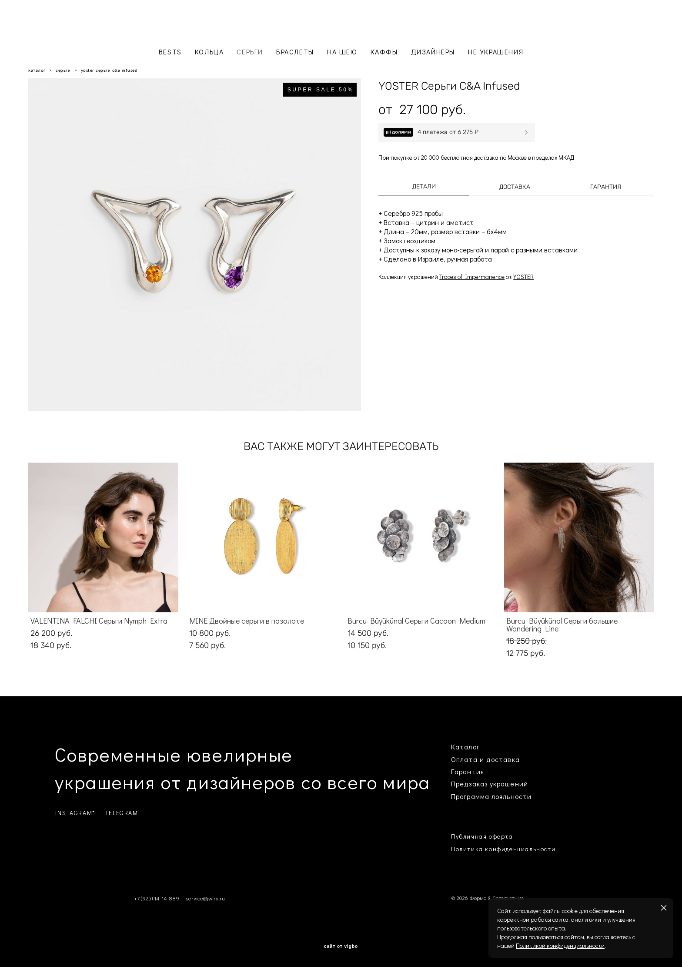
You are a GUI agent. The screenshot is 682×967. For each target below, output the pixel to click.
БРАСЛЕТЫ (295, 51)
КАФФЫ (384, 51)
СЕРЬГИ (250, 51)
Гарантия (605, 187)
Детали (424, 186)
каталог (37, 70)
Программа (470, 796)
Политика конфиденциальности (503, 849)
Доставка (514, 187)
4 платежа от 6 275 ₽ (448, 132)
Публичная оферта (482, 836)
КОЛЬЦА (209, 51)
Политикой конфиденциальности (560, 945)
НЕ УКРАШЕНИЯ (495, 51)
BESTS (170, 51)
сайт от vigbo (341, 946)
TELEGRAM (121, 813)
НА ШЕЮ (342, 51)
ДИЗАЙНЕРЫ (433, 51)
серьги (63, 70)
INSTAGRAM (73, 813)
